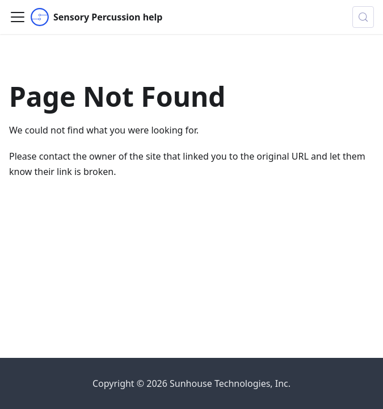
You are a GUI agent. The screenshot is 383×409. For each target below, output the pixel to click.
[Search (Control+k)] (363, 17)
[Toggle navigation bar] (17, 17)
